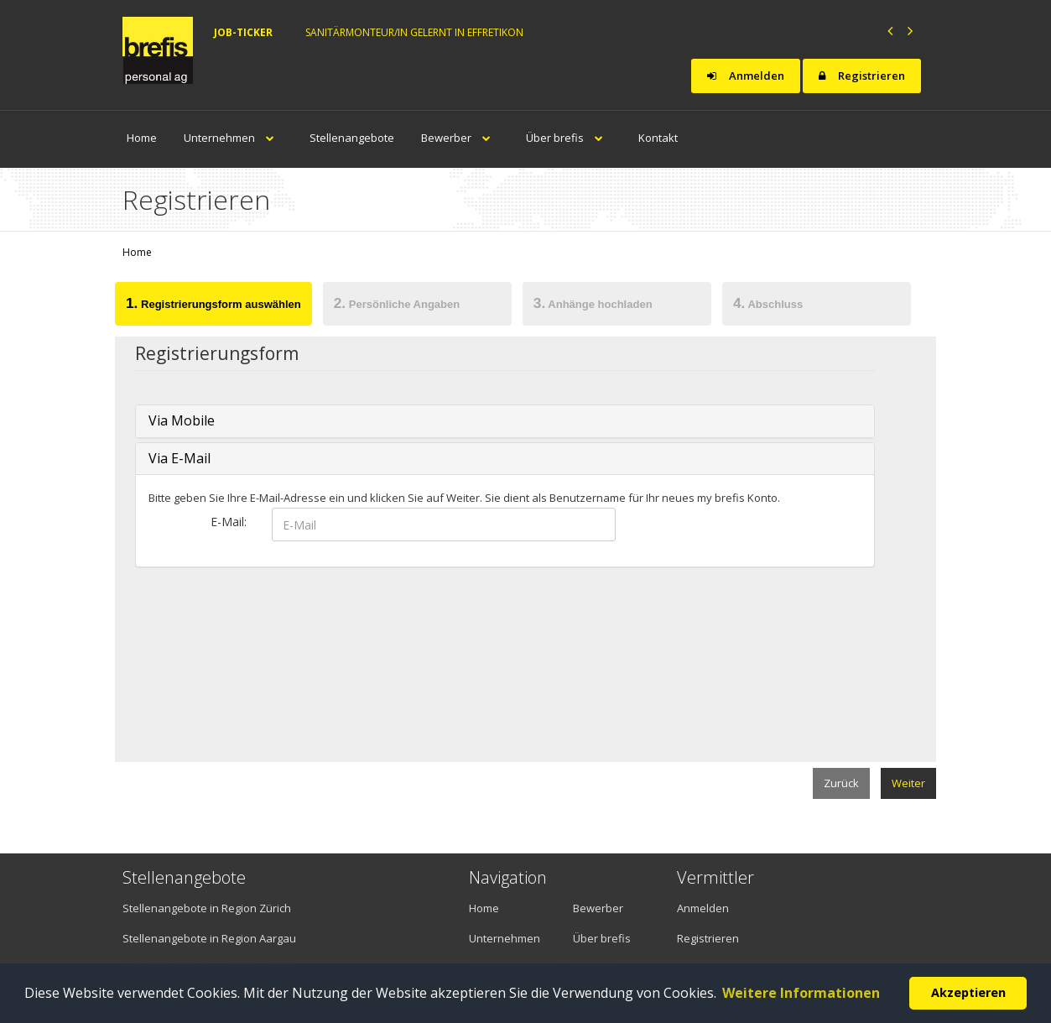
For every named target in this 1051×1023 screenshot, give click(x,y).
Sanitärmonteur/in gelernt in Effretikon (414, 32)
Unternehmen (233, 137)
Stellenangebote (352, 137)
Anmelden (745, 75)
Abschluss (768, 303)
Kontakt (658, 137)
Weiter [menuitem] (908, 783)
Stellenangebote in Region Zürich (206, 908)
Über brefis (568, 137)
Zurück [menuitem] (841, 783)
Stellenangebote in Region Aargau (209, 938)
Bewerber (460, 137)
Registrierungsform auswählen (213, 303)
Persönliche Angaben (397, 303)
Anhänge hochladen (593, 303)
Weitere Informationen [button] (801, 993)
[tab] (214, 306)
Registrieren (862, 75)
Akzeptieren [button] (968, 992)
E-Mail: (229, 522)
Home (142, 137)
